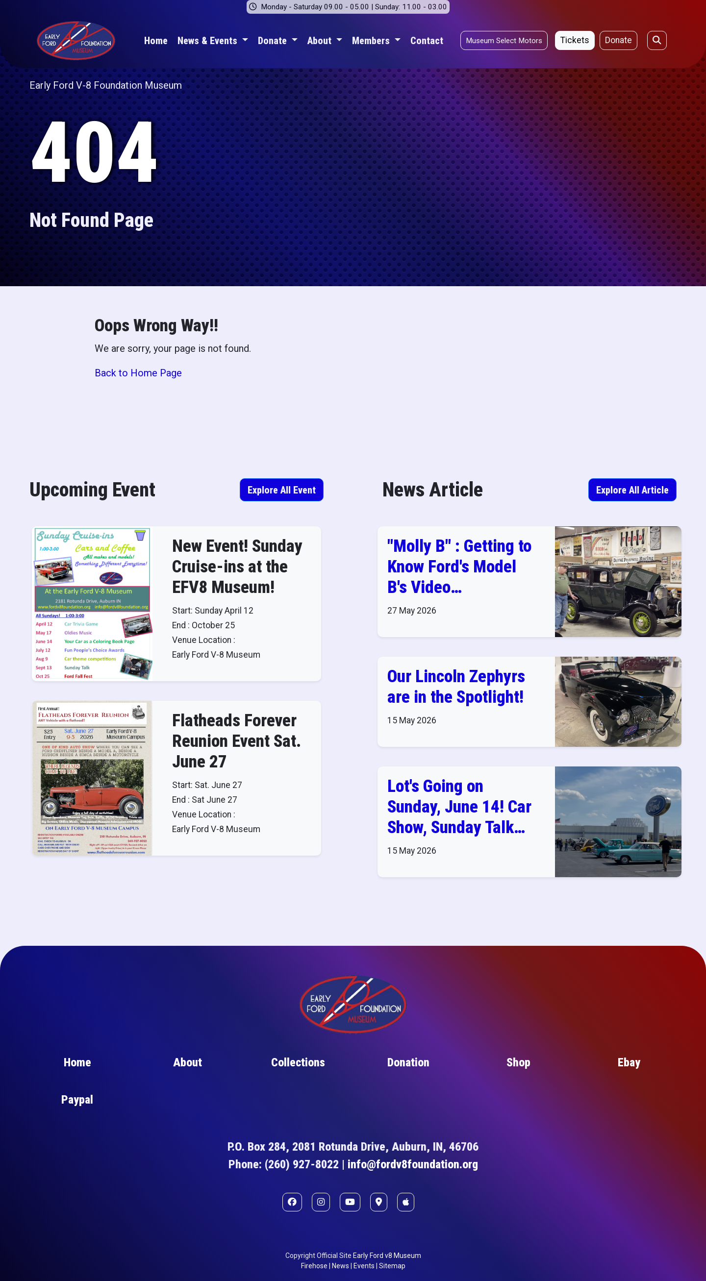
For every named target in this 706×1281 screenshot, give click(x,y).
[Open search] (657, 40)
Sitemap (392, 1266)
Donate (618, 40)
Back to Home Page (138, 373)
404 (94, 152)
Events (364, 1266)
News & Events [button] (208, 41)
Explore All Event (282, 490)
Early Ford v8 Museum (387, 1255)
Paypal (77, 1100)
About (187, 1062)
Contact (426, 41)
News (340, 1266)
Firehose (314, 1266)
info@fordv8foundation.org (413, 1164)
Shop (518, 1062)
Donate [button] (273, 41)
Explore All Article (632, 490)
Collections (298, 1062)
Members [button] (372, 41)
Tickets (574, 40)
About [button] (320, 41)
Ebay (629, 1062)
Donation (408, 1062)
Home (156, 41)
